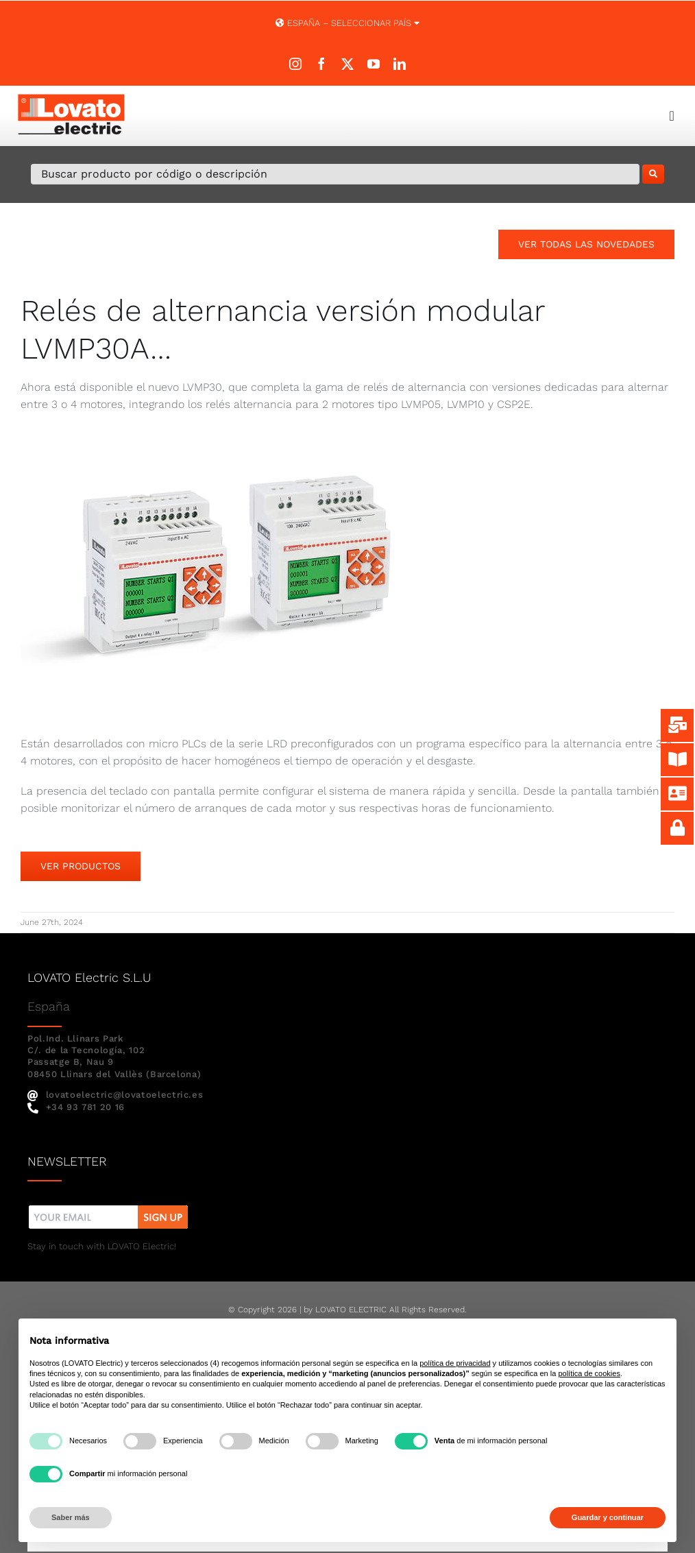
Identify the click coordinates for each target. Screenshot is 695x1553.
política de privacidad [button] (454, 1363)
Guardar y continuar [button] (608, 1517)
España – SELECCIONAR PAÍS (347, 23)
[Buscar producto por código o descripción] (335, 174)
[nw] (108, 1207)
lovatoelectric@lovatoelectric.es (115, 1094)
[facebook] (321, 64)
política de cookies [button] (589, 1373)
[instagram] (295, 64)
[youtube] (373, 64)
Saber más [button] (70, 1517)
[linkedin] (399, 64)
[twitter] (347, 64)
